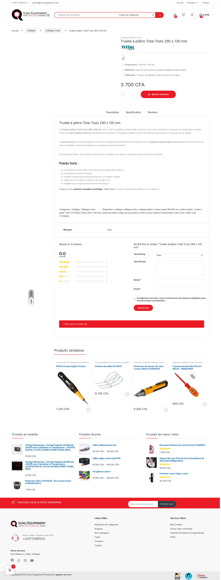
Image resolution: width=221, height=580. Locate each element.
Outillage (31, 30)
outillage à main (130, 209)
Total (109, 229)
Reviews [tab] (152, 112)
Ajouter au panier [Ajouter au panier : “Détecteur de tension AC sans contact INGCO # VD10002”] (165, 409)
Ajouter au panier (160, 94)
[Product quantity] (130, 94)
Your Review (140, 261)
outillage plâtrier (145, 209)
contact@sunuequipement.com (45, 3)
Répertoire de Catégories (106, 524)
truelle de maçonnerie (128, 213)
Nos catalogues (102, 533)
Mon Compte (176, 524)
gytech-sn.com (63, 574)
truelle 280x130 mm (169, 209)
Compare (99, 541)
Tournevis (198, 362)
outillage (118, 209)
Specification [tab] (133, 112)
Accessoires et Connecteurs (67, 362)
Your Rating (139, 254)
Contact (205, 3)
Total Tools (108, 189)
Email (137, 289)
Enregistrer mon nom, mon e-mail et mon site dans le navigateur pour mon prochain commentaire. (171, 299)
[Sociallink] (12, 560)
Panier (97, 537)
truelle (157, 209)
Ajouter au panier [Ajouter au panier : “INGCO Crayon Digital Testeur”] (88, 409)
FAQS (172, 537)
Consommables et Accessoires (108, 362)
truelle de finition (109, 213)
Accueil (180, 3)
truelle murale (146, 213)
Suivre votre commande (181, 529)
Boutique (191, 3)
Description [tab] (112, 112)
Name (137, 280)
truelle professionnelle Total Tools (168, 213)
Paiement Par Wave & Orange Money (187, 533)
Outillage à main (53, 30)
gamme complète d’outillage (88, 189)
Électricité (84, 362)
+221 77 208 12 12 (19, 3)
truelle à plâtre (186, 209)
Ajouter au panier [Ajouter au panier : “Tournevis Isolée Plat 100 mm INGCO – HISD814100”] (204, 404)
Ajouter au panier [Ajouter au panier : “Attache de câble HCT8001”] (127, 394)
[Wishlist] (183, 15)
